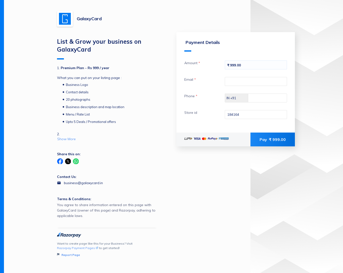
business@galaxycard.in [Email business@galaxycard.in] (83, 183)
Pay (273, 139)
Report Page (68, 255)
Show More (66, 139)
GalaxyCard (89, 18)
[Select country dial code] (236, 98)
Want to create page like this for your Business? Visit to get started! (107, 249)
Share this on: (69, 154)
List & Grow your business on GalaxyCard (99, 48)
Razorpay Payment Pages (77, 248)
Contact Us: (66, 177)
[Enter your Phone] (271, 98)
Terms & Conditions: (74, 199)
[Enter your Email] (256, 81)
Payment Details (202, 45)
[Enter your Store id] (256, 114)
